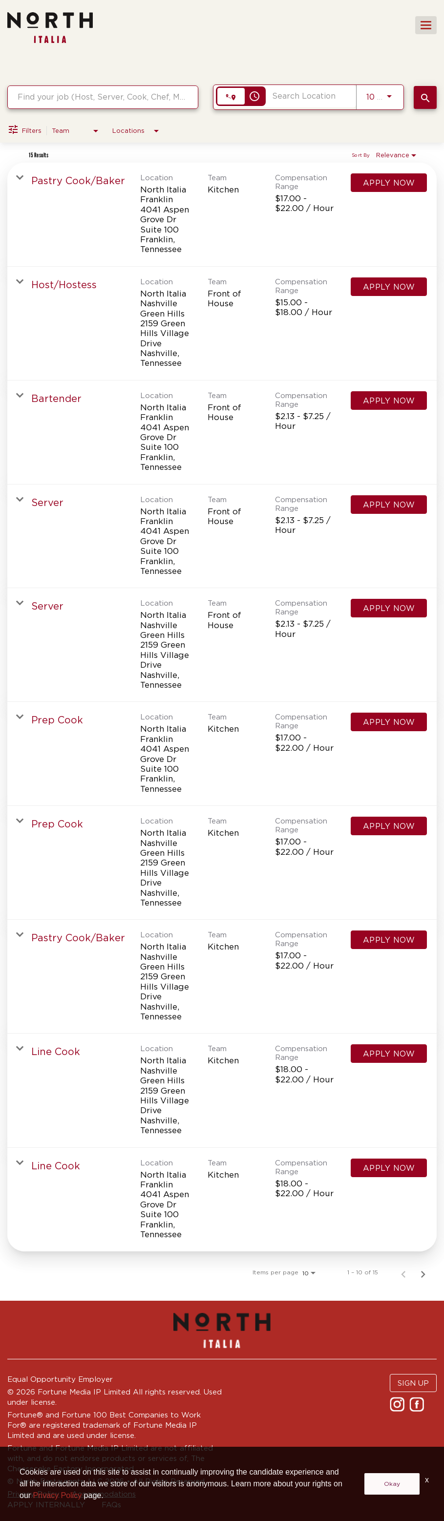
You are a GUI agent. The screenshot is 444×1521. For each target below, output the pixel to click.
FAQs (111, 1504)
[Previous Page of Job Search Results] (403, 1272)
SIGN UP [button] (413, 1383)
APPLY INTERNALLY (46, 1504)
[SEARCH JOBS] (425, 97)
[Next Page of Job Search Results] (423, 1272)
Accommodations (104, 1494)
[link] (222, 215)
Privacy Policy (33, 1494)
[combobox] (103, 96)
